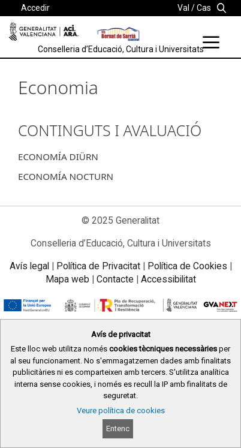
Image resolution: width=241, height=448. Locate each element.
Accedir (35, 8)
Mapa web (67, 279)
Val (183, 8)
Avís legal (29, 266)
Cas (204, 8)
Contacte (115, 279)
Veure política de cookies (121, 410)
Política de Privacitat (98, 266)
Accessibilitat (168, 279)
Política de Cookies (187, 266)
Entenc (117, 428)
